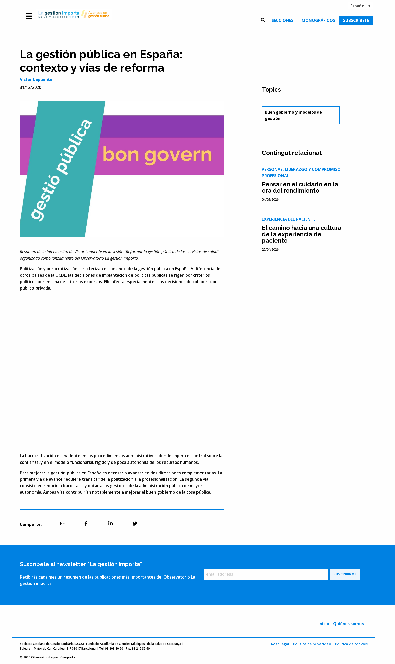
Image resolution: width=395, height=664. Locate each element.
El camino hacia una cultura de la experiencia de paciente (301, 234)
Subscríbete (356, 20)
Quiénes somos (348, 623)
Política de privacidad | (313, 644)
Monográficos (318, 20)
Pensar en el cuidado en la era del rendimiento (300, 187)
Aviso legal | (281, 644)
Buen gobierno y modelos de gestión (293, 115)
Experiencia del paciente (288, 219)
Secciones (282, 20)
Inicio (323, 623)
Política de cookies (351, 644)
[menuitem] (283, 20)
